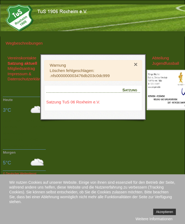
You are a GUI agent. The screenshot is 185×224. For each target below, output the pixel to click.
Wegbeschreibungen (24, 43)
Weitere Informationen (153, 219)
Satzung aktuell (22, 63)
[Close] (136, 64)
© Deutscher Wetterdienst (19, 173)
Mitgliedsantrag (21, 68)
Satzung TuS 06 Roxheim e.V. (73, 102)
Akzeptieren (164, 212)
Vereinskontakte (22, 58)
